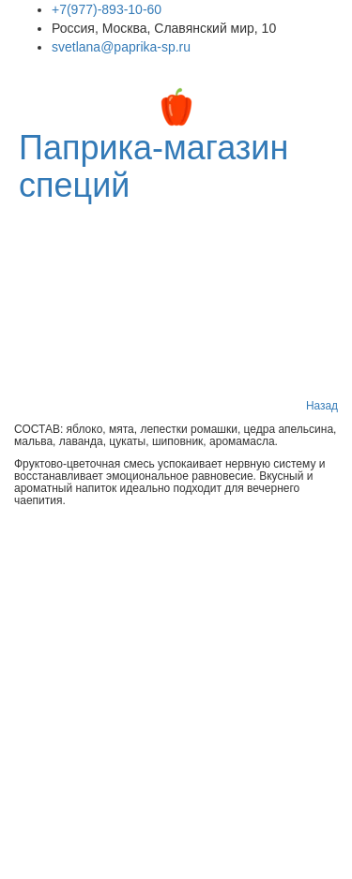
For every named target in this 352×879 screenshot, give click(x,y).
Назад (322, 405)
